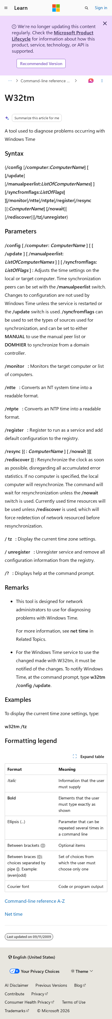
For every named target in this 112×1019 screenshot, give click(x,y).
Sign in (101, 7)
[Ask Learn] (91, 81)
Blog (78, 985)
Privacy (37, 994)
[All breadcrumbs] (10, 81)
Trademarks (15, 1010)
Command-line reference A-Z (47, 80)
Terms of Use (73, 1002)
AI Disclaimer (16, 985)
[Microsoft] (56, 8)
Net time (13, 914)
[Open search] (86, 8)
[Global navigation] (6, 8)
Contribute (14, 994)
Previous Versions (51, 985)
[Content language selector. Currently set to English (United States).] (32, 957)
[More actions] (102, 81)
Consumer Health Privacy (28, 1002)
